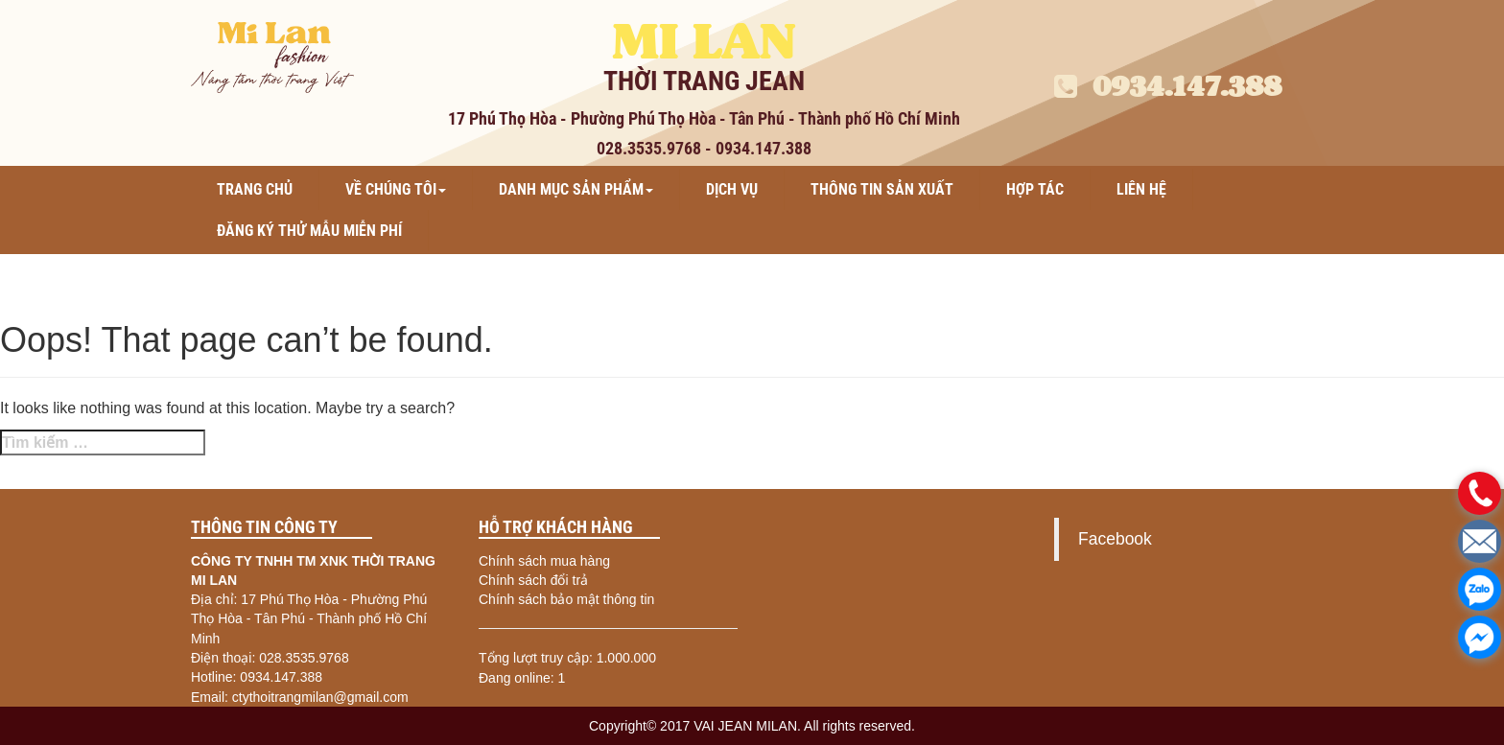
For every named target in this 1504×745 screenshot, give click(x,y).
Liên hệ (1141, 189)
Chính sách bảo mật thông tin (566, 599)
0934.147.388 (1167, 86)
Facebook (1115, 538)
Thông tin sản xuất (882, 189)
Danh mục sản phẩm (576, 189)
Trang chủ (255, 189)
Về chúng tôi (395, 189)
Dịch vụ (732, 189)
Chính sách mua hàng (544, 561)
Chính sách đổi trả (533, 580)
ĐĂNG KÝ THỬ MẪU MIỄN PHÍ (309, 230)
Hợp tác (1035, 189)
